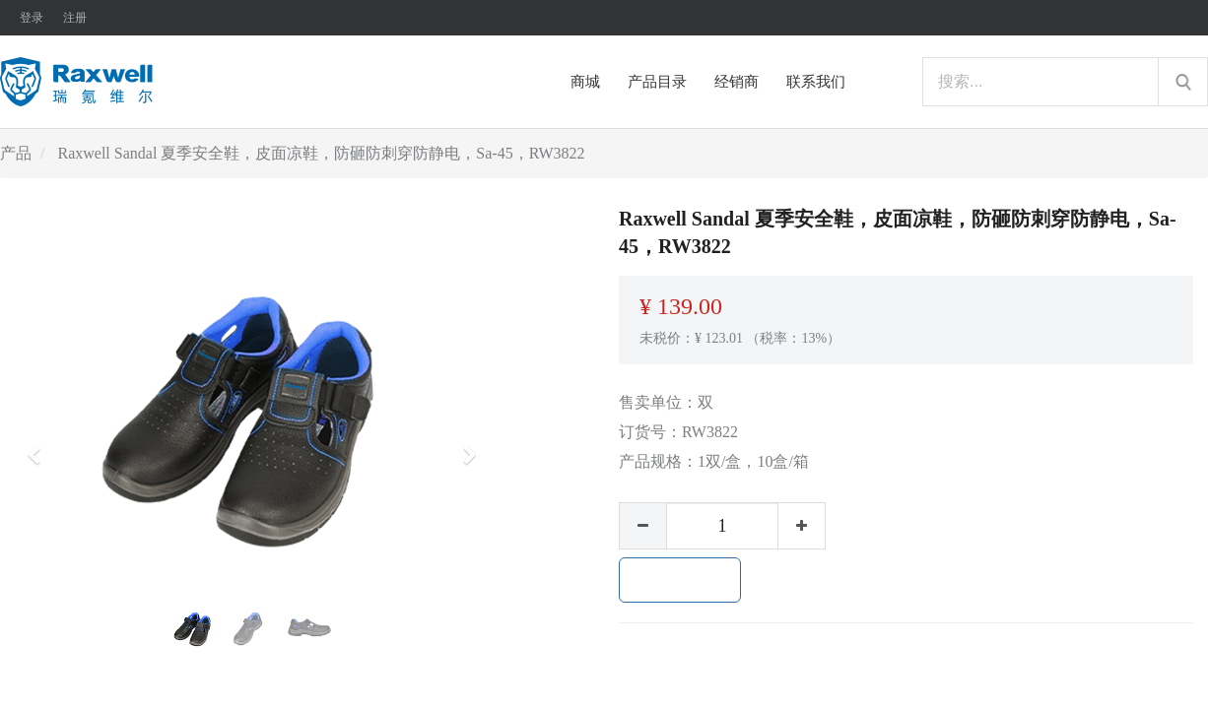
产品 (16, 153)
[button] (40, 446)
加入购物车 (680, 580)
